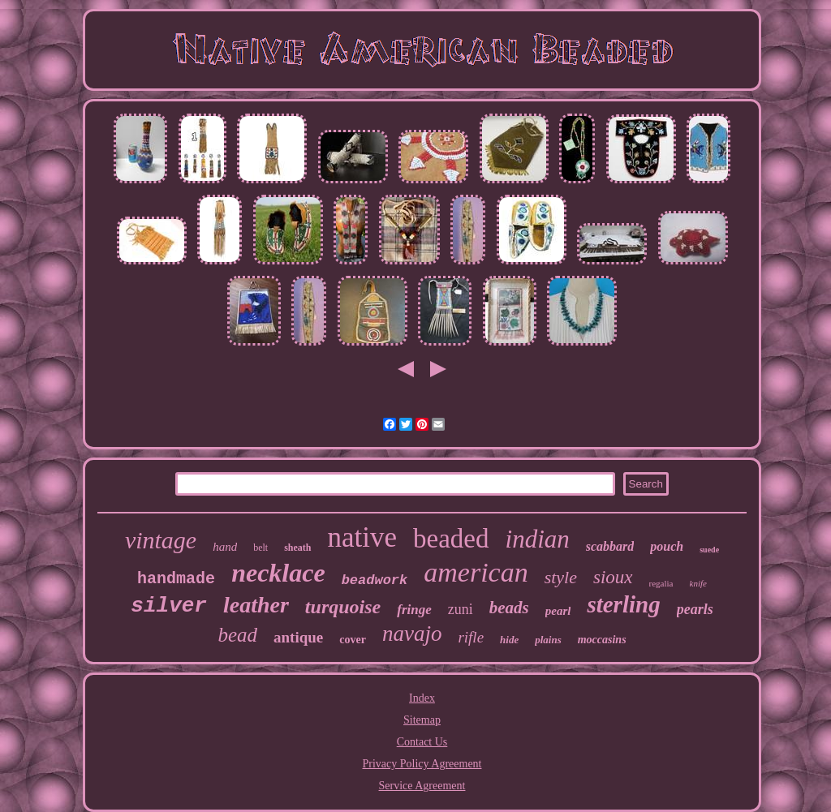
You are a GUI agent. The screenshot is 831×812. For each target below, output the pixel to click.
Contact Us (422, 742)
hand (225, 546)
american (475, 572)
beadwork (375, 580)
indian (538, 539)
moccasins (602, 640)
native (363, 537)
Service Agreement (422, 786)
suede (709, 549)
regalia (661, 583)
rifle (471, 637)
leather (256, 604)
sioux (613, 577)
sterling (623, 604)
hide (509, 640)
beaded (451, 538)
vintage (160, 539)
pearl (558, 610)
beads (509, 607)
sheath (297, 547)
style (561, 577)
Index (422, 698)
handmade (176, 578)
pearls (695, 609)
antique (298, 637)
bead (237, 635)
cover (352, 640)
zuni (460, 609)
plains (548, 640)
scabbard (610, 546)
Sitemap (422, 720)
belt (260, 547)
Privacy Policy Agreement (422, 764)
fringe (414, 609)
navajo (412, 633)
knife (698, 583)
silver (169, 606)
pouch (666, 546)
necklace (278, 572)
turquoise (343, 606)
